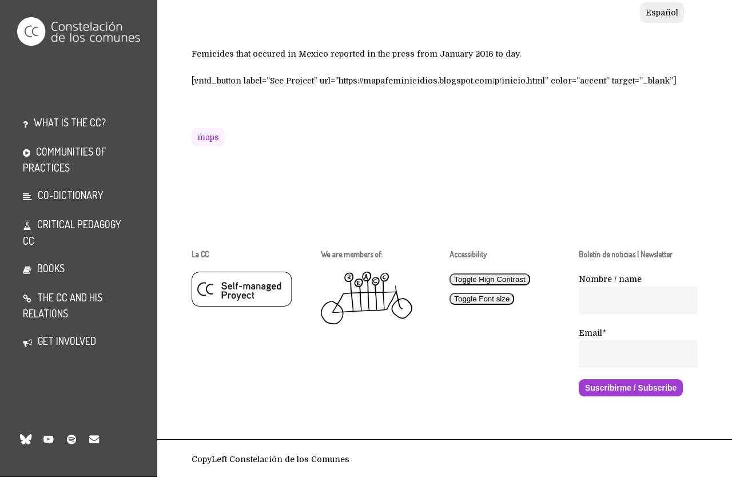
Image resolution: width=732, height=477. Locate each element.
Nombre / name (610, 279)
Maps (208, 137)
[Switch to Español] (662, 12)
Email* (592, 332)
